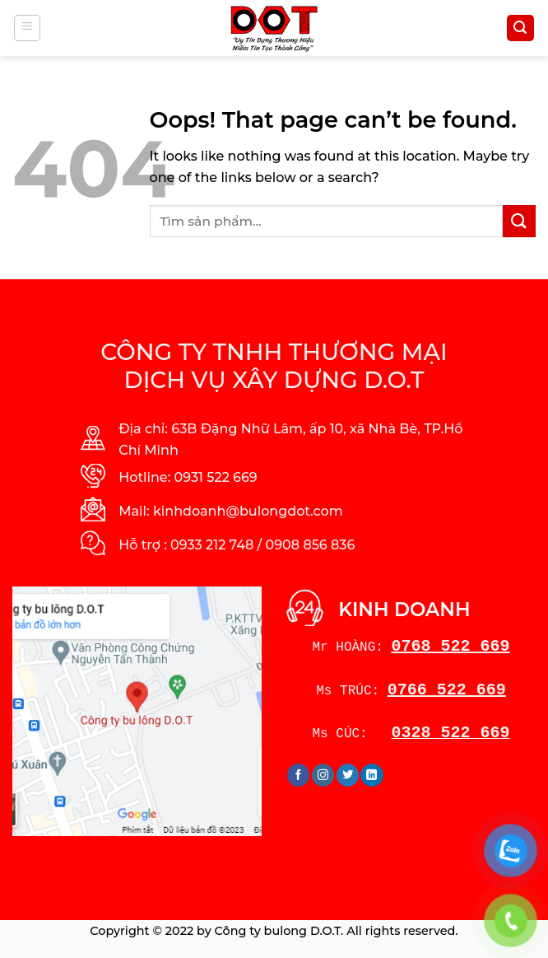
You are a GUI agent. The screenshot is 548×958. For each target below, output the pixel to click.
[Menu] (27, 28)
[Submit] (519, 221)
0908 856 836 (310, 545)
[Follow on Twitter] (348, 775)
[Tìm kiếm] (521, 28)
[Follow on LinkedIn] (371, 775)
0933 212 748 (211, 545)
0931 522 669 (216, 477)
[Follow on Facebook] (298, 775)
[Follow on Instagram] (323, 775)
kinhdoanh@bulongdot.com (248, 511)
